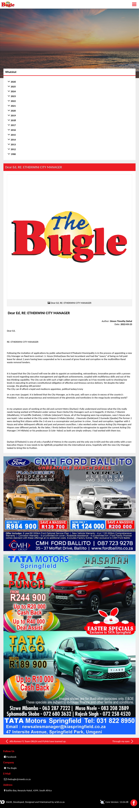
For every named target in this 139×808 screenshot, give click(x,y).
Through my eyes (123, 741)
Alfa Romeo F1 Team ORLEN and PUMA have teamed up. (35, 741)
